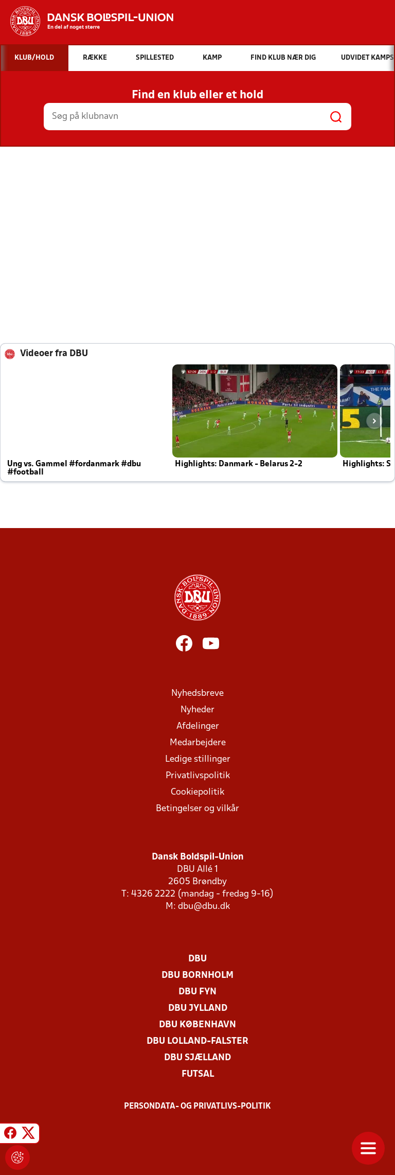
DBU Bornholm (197, 975)
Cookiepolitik (197, 792)
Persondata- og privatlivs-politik (197, 1106)
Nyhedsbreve (197, 693)
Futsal (198, 1074)
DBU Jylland (197, 1008)
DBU (197, 959)
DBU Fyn (197, 992)
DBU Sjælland (197, 1058)
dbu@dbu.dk (204, 906)
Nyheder (197, 710)
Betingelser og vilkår (197, 808)
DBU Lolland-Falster (197, 1041)
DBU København (197, 1025)
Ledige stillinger (197, 759)
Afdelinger (197, 726)
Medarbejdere (198, 743)
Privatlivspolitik (198, 775)
